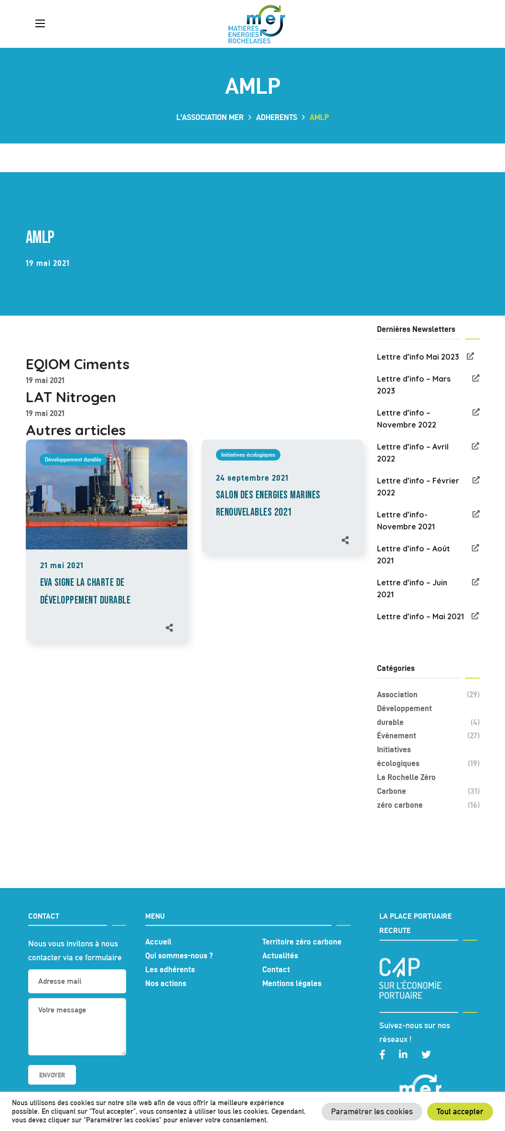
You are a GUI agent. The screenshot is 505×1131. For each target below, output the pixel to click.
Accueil (158, 941)
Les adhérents (170, 969)
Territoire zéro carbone (302, 941)
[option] (106, 550)
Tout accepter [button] (460, 1111)
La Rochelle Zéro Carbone (428, 785)
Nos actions (165, 983)
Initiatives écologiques (248, 454)
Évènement (428, 736)
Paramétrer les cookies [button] (372, 1111)
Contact (276, 969)
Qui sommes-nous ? (179, 955)
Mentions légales (292, 983)
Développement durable (73, 459)
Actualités (280, 955)
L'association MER (210, 117)
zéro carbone (428, 805)
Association (428, 695)
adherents (276, 117)
